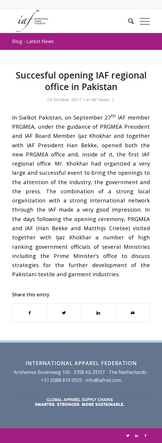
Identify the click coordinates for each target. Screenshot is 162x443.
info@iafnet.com (103, 380)
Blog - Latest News (33, 41)
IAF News (100, 99)
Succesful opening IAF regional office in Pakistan (81, 81)
